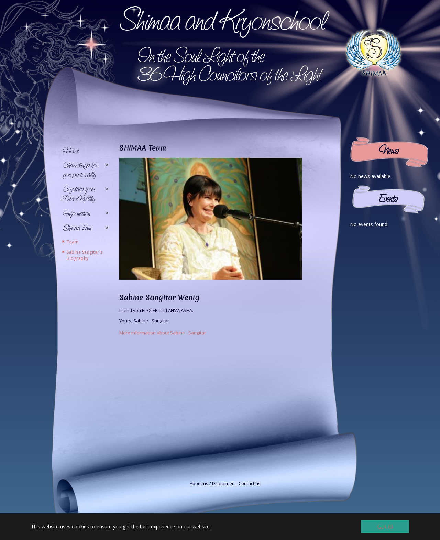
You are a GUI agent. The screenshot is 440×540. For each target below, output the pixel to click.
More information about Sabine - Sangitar (162, 333)
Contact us (250, 483)
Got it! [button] (385, 526)
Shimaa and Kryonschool (223, 19)
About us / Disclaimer (212, 483)
